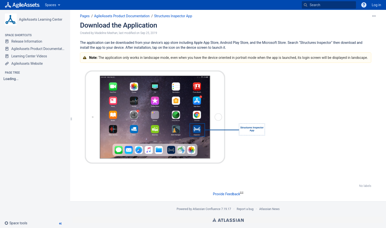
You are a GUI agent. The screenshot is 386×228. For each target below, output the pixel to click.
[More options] (374, 16)
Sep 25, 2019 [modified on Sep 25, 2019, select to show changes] (148, 33)
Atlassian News (269, 209)
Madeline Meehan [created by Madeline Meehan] (106, 33)
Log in (376, 5)
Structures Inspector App (173, 16)
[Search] (305, 5)
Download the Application (118, 25)
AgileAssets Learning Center (40, 19)
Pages (85, 16)
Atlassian (228, 220)
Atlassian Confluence (207, 209)
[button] (18, 223)
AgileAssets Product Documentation (121, 16)
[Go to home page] (22, 5)
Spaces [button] (50, 5)
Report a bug (245, 209)
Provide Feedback (228, 194)
